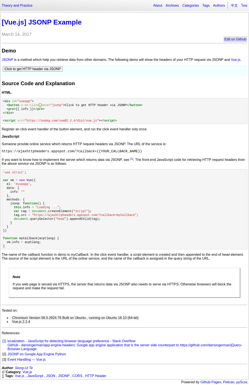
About (157, 5)
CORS (77, 376)
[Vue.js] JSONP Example (42, 22)
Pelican (228, 382)
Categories (190, 5)
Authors (219, 5)
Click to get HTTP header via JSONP (33, 69)
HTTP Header (95, 376)
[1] (131, 158)
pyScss (241, 382)
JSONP (7, 60)
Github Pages (210, 382)
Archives (172, 5)
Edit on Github (235, 39)
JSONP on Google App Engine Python (37, 354)
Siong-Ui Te (24, 368)
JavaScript (35, 376)
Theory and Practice (17, 5)
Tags (206, 5)
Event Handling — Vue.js (27, 359)
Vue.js (235, 60)
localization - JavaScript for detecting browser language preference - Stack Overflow (71, 341)
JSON (50, 376)
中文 (234, 5)
